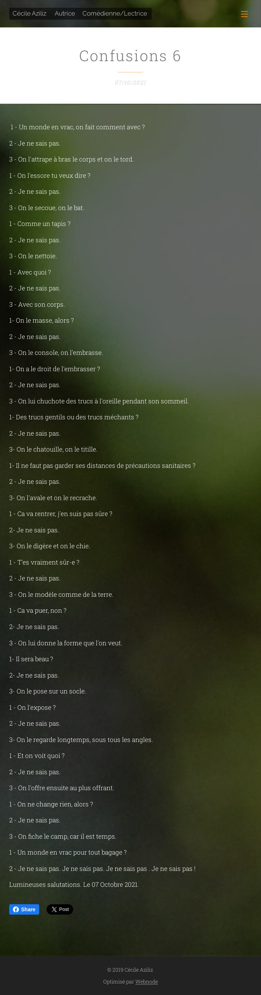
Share (24, 909)
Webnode (146, 981)
